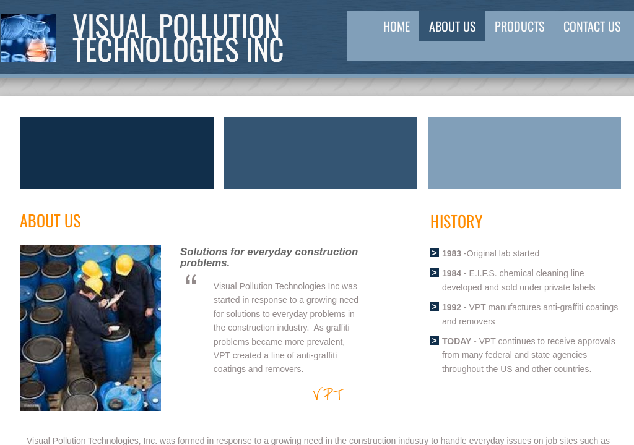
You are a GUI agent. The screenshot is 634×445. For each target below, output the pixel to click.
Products (519, 26)
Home (396, 26)
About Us (452, 26)
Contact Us (591, 26)
